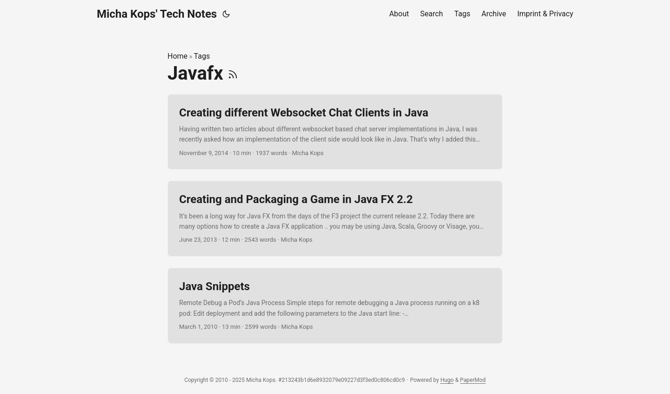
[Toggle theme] (226, 14)
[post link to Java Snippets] (335, 305)
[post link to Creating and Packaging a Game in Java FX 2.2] (335, 218)
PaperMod (473, 380)
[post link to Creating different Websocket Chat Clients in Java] (335, 132)
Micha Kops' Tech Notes (157, 13)
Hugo (447, 380)
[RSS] (233, 73)
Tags (202, 56)
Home (178, 56)
